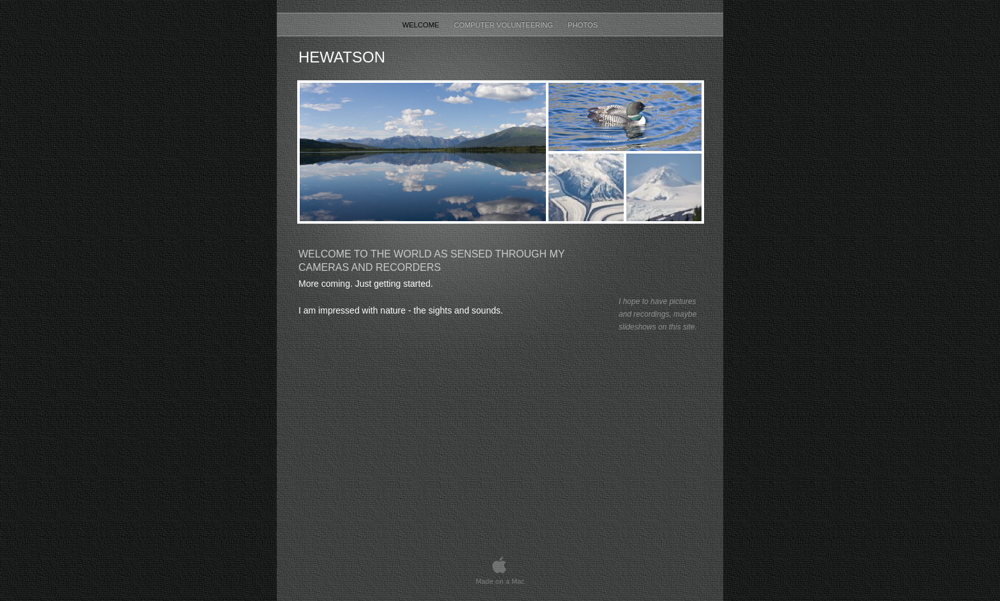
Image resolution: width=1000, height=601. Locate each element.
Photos (583, 25)
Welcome (421, 25)
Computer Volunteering (504, 25)
